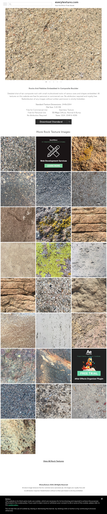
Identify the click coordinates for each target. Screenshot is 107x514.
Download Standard (51, 121)
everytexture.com (66, 3)
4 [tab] (57, 82)
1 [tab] (46, 82)
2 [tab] (50, 82)
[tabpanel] (53, 44)
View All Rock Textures (53, 461)
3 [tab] (53, 82)
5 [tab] (61, 82)
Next (103, 44)
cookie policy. (13, 505)
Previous (3, 44)
